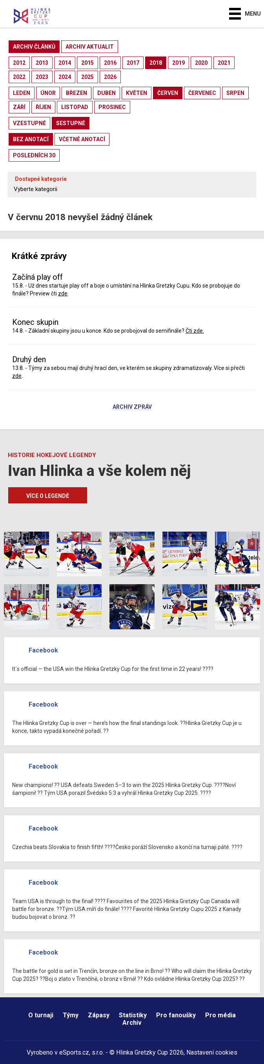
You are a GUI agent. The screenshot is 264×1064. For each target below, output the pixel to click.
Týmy (70, 1015)
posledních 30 (34, 155)
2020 (201, 63)
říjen (43, 107)
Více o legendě (47, 496)
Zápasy (98, 1015)
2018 (155, 63)
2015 (87, 63)
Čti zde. (195, 331)
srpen (235, 93)
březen (76, 93)
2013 (42, 63)
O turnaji (40, 1015)
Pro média (220, 1015)
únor (48, 93)
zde (62, 293)
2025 (87, 77)
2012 (19, 63)
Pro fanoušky (176, 1015)
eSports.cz (74, 1052)
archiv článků (34, 47)
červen (167, 93)
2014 (64, 63)
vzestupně (29, 123)
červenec (202, 93)
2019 (178, 63)
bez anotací (31, 139)
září (19, 107)
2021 (224, 63)
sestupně (70, 123)
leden (21, 93)
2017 (133, 63)
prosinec (112, 107)
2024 (64, 77)
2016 (110, 63)
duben (106, 93)
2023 (42, 77)
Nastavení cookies (211, 1052)
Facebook (43, 650)
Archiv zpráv (132, 407)
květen (136, 93)
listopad (74, 107)
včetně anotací (82, 139)
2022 (19, 77)
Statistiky (133, 1015)
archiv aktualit (90, 47)
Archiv (132, 1022)
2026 (110, 77)
